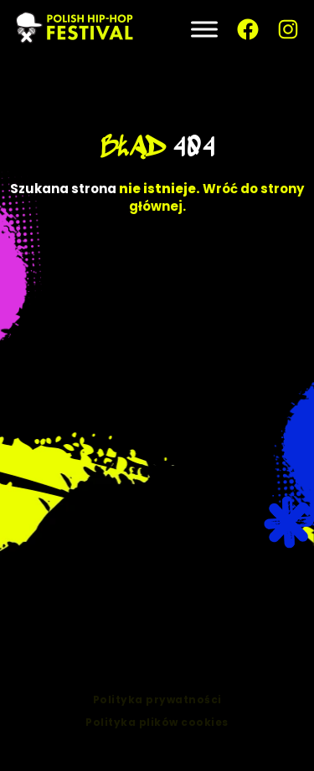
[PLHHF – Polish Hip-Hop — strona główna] (75, 29)
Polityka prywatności (157, 706)
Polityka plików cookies (157, 729)
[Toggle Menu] (204, 29)
